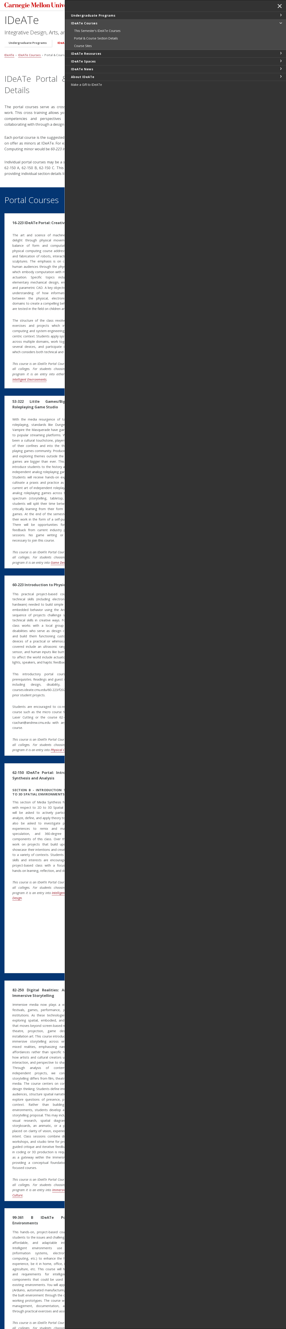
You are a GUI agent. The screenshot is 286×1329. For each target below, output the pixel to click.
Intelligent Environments (81, 370)
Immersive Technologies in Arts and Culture (173, 910)
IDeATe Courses (69, 44)
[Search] (189, 6)
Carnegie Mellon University (37, 6)
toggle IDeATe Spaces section (280, 61)
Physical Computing (45, 370)
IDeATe (21, 21)
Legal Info (12, 1310)
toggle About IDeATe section (280, 76)
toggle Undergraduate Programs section (280, 15)
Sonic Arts (136, 350)
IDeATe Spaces (139, 44)
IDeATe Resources (104, 44)
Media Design (70, 860)
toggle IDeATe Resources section (280, 53)
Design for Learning (142, 1072)
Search (212, 6)
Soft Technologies (141, 666)
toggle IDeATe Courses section (280, 23)
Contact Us (13, 1301)
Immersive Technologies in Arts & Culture (51, 1119)
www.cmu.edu (39, 1310)
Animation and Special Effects (150, 514)
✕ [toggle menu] (279, 6)
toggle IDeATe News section (280, 68)
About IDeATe (201, 44)
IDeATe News (170, 44)
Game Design (31, 546)
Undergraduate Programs (28, 44)
